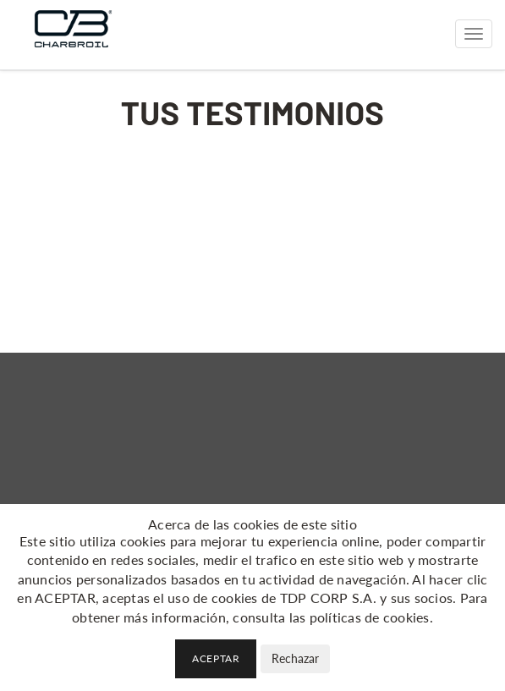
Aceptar (215, 658)
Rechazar (295, 658)
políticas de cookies (370, 617)
